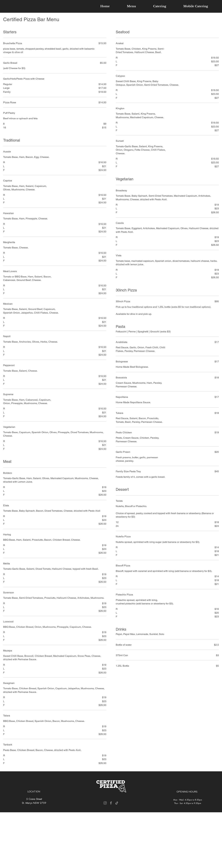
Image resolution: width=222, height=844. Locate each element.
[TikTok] (117, 803)
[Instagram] (105, 803)
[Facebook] (111, 803)
